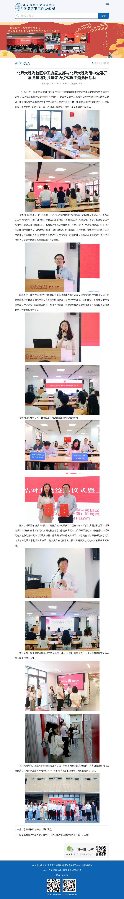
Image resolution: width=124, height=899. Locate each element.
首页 (96, 63)
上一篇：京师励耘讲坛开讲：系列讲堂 (33, 829)
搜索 (103, 15)
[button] (59, 55)
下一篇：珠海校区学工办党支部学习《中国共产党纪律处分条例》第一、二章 (52, 834)
